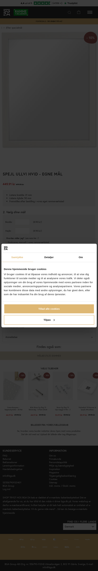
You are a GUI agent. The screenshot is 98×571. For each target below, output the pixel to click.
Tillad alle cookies (49, 308)
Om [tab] (81, 257)
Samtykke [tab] (17, 257)
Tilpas (49, 319)
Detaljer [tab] (49, 257)
